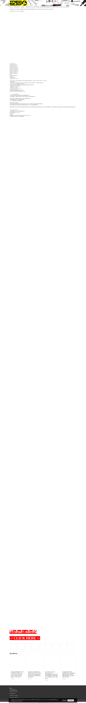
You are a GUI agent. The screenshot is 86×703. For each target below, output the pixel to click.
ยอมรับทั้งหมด (70, 700)
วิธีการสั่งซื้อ (60, 3)
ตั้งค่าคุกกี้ (64, 700)
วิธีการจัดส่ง (66, 3)
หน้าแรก (54, 3)
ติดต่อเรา (73, 3)
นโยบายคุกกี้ (20, 700)
